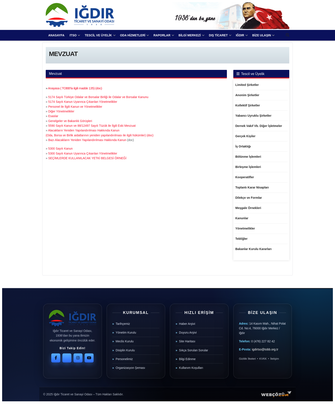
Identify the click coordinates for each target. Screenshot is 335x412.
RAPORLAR (161, 35)
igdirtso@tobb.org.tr (265, 349)
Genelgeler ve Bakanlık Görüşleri (70, 121)
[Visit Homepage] (80, 15)
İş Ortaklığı (243, 146)
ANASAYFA (56, 35)
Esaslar (53, 116)
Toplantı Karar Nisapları (252, 187)
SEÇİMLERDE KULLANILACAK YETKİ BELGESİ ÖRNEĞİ (87, 158)
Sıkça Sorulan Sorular (193, 350)
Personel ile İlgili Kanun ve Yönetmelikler (75, 106)
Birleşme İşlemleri (248, 167)
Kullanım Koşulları (191, 367)
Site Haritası (187, 341)
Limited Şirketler (247, 85)
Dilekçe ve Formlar (248, 197)
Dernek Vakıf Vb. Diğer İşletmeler (258, 126)
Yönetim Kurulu (126, 332)
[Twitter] (66, 357)
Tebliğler (241, 238)
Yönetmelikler (245, 228)
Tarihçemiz (123, 323)
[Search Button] (287, 35)
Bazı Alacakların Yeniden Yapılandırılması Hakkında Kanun (87, 140)
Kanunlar (241, 218)
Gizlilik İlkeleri (247, 358)
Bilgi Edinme (187, 359)
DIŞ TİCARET (218, 35)
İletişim (274, 358)
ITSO (73, 35)
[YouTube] (89, 357)
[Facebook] (55, 357)
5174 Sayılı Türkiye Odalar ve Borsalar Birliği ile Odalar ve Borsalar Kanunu (98, 97)
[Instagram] (77, 357)
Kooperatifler (244, 177)
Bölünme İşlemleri (248, 156)
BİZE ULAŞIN (261, 35)
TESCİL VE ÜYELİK (98, 35)
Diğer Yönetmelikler (61, 111)
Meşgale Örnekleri (248, 208)
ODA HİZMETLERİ (132, 35)
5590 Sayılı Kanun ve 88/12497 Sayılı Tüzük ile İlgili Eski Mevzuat (92, 125)
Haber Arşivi (187, 323)
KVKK (263, 358)
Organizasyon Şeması (130, 367)
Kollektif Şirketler (247, 105)
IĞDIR (240, 35)
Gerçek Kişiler (245, 136)
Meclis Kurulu (125, 341)
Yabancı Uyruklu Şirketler (253, 115)
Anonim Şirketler (247, 95)
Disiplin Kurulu (125, 350)
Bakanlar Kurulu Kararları (253, 249)
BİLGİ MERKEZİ (190, 35)
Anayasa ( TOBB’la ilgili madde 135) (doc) (75, 88)
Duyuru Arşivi (188, 332)
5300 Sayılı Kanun (60, 148)
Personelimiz (124, 359)
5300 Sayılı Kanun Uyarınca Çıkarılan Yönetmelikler (82, 153)
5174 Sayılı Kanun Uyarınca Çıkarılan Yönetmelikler (82, 101)
